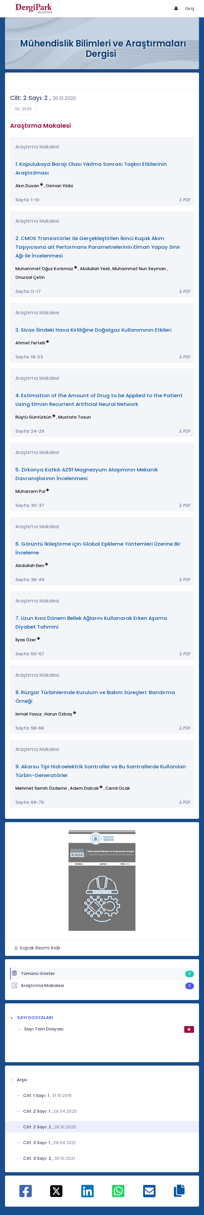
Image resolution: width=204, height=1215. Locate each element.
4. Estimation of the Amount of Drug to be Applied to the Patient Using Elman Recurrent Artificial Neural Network (99, 400)
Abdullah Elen (29, 565)
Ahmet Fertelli (30, 343)
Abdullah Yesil (95, 268)
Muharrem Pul (30, 491)
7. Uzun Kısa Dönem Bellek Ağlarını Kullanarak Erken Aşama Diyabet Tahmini (91, 622)
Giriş (189, 8)
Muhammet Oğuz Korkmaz (44, 268)
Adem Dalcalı (84, 788)
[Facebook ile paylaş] (25, 1194)
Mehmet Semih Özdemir (41, 788)
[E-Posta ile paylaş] (149, 1194)
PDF (184, 200)
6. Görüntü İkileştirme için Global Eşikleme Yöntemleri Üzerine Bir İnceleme (98, 548)
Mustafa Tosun (74, 417)
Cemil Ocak (117, 788)
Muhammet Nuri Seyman (139, 268)
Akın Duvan (27, 186)
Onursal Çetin (30, 277)
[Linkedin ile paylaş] (87, 1194)
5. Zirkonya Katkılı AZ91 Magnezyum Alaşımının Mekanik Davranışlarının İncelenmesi (86, 474)
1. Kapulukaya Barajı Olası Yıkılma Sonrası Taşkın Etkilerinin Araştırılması (91, 168)
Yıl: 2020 (23, 109)
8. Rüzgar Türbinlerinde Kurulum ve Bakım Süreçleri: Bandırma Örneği (95, 696)
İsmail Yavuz (28, 714)
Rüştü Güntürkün (33, 417)
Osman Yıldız (59, 186)
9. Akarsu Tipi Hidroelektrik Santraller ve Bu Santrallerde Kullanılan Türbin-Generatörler (100, 771)
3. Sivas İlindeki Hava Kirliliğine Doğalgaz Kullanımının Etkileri (93, 329)
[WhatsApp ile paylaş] (118, 1194)
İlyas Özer (25, 640)
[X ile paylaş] (56, 1191)
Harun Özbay (58, 714)
